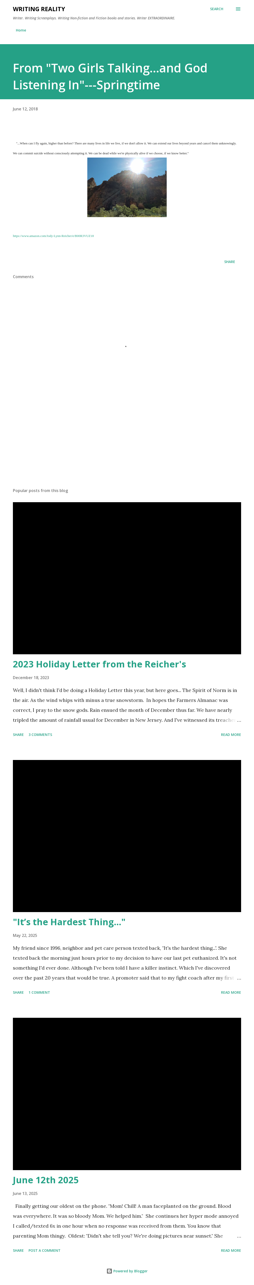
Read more (231, 734)
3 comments (40, 734)
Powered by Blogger (127, 1271)
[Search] (216, 9)
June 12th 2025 (46, 1180)
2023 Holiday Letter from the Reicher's (99, 664)
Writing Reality (39, 9)
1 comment (39, 992)
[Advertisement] (127, 445)
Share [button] (229, 261)
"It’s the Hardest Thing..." (69, 922)
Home (21, 30)
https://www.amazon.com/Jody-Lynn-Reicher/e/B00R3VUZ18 (53, 236)
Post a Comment (45, 1250)
